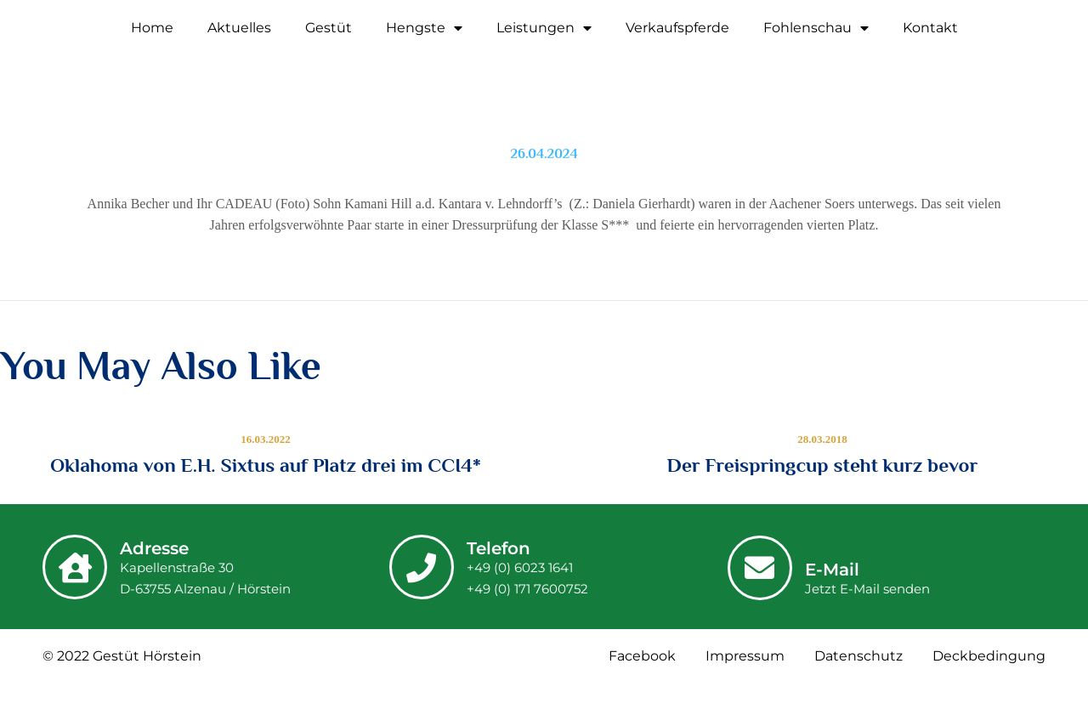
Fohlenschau (816, 28)
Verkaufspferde (677, 28)
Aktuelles (239, 28)
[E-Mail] (760, 568)
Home (152, 28)
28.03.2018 (822, 439)
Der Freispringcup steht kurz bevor (822, 465)
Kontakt (930, 28)
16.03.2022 (266, 439)
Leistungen (544, 28)
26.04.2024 (543, 154)
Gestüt (328, 28)
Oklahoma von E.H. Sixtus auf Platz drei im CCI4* (265, 465)
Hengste (424, 28)
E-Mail (832, 569)
